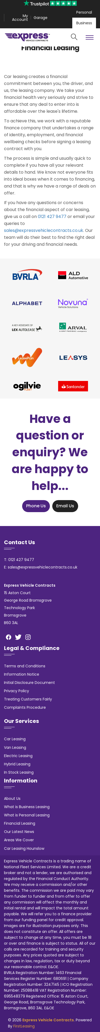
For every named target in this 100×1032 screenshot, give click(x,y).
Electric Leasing (18, 755)
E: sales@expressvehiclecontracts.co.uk (40, 567)
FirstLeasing (24, 1026)
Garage (40, 18)
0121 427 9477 (52, 216)
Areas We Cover (19, 840)
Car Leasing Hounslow (24, 848)
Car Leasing (15, 739)
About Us (12, 798)
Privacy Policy (16, 691)
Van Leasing (15, 747)
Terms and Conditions (24, 666)
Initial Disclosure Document (29, 682)
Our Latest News (19, 831)
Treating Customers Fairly (28, 699)
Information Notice (21, 674)
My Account (20, 17)
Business (84, 23)
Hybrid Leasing (17, 764)
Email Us (65, 506)
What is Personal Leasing (27, 815)
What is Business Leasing (27, 806)
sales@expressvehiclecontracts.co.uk (43, 230)
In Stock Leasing (19, 772)
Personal (84, 12)
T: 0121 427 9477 (19, 559)
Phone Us (36, 506)
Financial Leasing (19, 823)
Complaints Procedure (25, 707)
